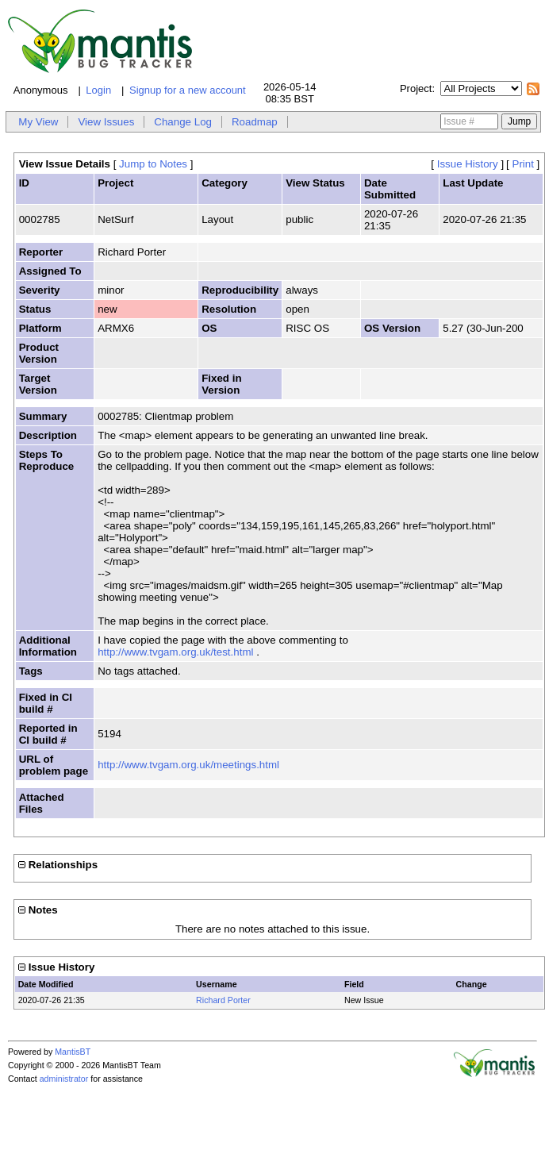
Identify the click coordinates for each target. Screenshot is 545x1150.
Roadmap (255, 122)
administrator (64, 1078)
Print (523, 164)
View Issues (106, 122)
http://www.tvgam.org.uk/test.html (175, 652)
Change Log (183, 122)
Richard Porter (223, 1000)
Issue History (467, 164)
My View (38, 122)
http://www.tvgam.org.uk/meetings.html (188, 765)
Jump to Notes (153, 164)
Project (416, 88)
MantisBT (72, 1051)
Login (98, 90)
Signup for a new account (187, 90)
